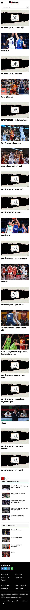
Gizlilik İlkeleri (24, 601)
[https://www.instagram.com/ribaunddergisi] (8, 568)
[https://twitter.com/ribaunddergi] (5, 568)
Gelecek (4, 281)
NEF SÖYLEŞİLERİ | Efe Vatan (11, 74)
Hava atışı (5, 51)
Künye (3, 601)
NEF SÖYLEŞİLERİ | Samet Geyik (12, 28)
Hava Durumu (5, 586)
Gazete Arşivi (19, 588)
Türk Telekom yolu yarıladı (11, 143)
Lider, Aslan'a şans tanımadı (11, 166)
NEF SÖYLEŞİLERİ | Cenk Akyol (12, 470)
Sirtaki (3, 423)
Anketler (3, 580)
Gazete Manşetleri (20, 586)
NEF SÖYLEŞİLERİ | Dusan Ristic (12, 189)
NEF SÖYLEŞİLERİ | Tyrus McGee (12, 305)
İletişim (8, 601)
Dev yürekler (6, 235)
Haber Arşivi (4, 588)
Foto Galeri (4, 574)
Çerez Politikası (15, 601)
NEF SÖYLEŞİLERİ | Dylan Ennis (12, 212)
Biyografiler (18, 577)
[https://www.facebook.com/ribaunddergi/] (2, 568)
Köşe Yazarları (5, 577)
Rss (3, 603)
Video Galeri (18, 574)
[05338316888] (12, 568)
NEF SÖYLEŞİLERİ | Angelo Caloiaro (14, 258)
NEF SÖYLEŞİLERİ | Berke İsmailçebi (14, 120)
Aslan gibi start (7, 97)
